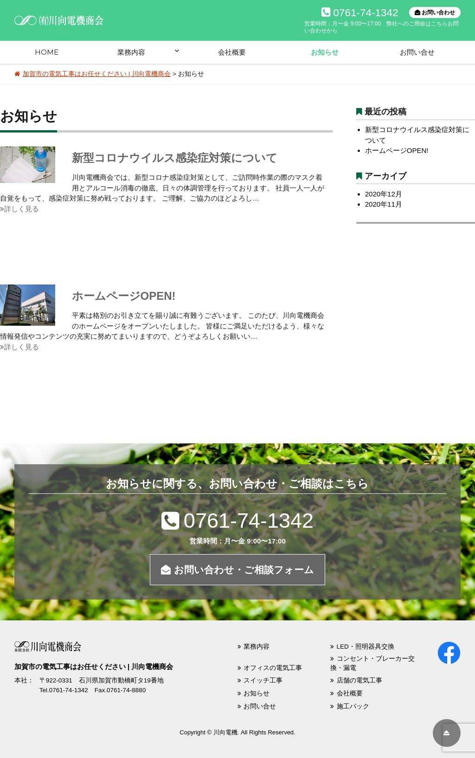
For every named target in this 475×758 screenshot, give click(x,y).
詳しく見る (19, 209)
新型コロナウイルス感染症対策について (174, 158)
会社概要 (232, 52)
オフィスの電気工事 (273, 667)
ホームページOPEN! (124, 296)
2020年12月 (383, 194)
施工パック (353, 706)
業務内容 (131, 52)
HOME (46, 52)
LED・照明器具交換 (365, 646)
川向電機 (225, 732)
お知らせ (325, 52)
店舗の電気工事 (359, 680)
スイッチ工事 (263, 680)
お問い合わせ (435, 12)
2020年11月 (383, 204)
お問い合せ (417, 52)
